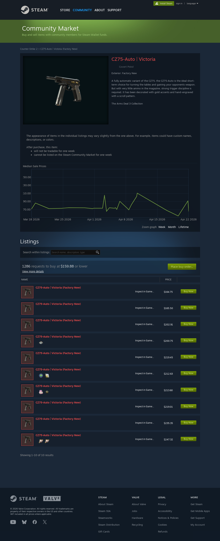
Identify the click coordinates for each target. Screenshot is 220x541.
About (99, 10)
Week (161, 227)
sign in (179, 3)
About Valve (139, 504)
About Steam (105, 504)
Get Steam (197, 504)
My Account (198, 524)
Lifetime (183, 227)
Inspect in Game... (144, 291)
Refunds (162, 531)
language (191, 3)
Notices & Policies (168, 517)
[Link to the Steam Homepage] (37, 13)
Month (172, 227)
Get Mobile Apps (200, 511)
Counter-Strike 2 (29, 48)
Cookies (162, 524)
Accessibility (165, 511)
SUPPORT (115, 10)
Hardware (137, 517)
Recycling (137, 524)
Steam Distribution (109, 524)
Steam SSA (104, 511)
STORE (65, 10)
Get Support (198, 517)
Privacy (162, 504)
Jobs (134, 511)
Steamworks (105, 517)
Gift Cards (104, 531)
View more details (33, 271)
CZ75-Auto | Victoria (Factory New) (58, 48)
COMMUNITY (82, 10)
